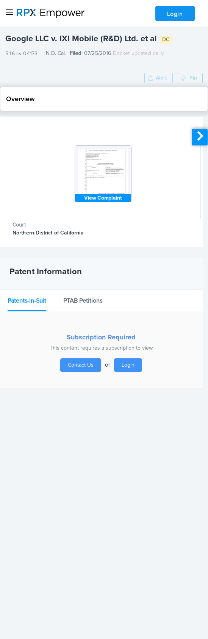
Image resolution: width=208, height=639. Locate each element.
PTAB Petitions (82, 301)
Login (175, 14)
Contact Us (81, 365)
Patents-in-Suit (27, 301)
